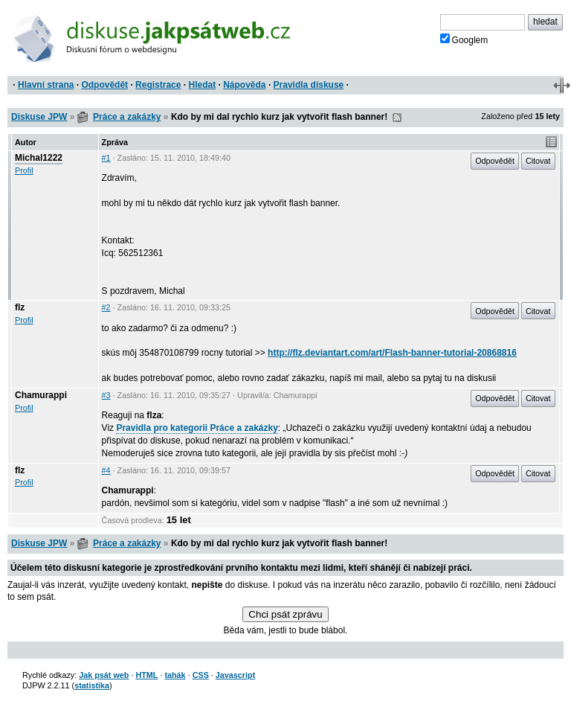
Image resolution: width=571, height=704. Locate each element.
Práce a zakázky (127, 117)
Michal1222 (38, 158)
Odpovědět (104, 85)
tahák (174, 675)
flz (20, 307)
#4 (106, 470)
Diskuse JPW (39, 117)
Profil (24, 170)
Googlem (464, 39)
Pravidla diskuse (309, 85)
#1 (106, 157)
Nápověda (244, 85)
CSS (201, 675)
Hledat (202, 85)
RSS (397, 117)
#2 (106, 307)
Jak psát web (104, 675)
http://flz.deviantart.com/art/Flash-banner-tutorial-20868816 (392, 353)
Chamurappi (41, 395)
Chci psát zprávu (285, 614)
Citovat (538, 160)
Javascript (235, 675)
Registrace (158, 85)
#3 (106, 395)
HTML (146, 675)
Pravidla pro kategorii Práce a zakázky (196, 428)
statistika (91, 685)
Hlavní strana (46, 85)
